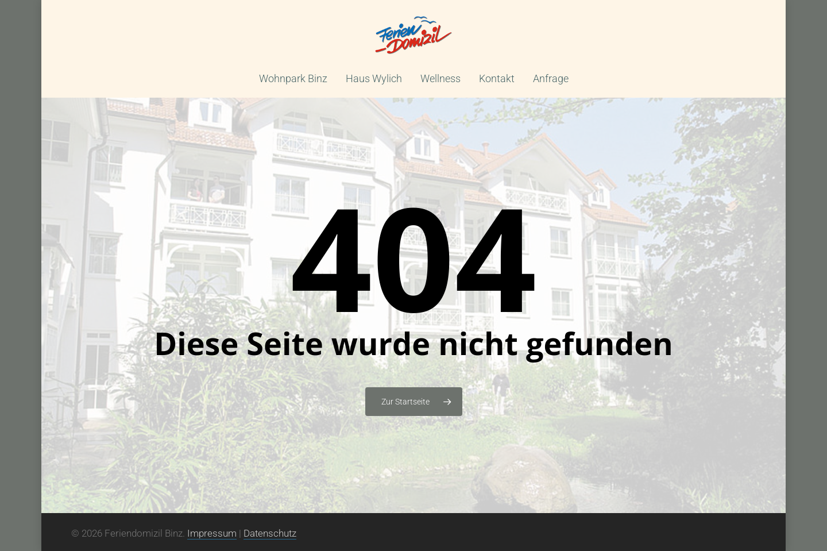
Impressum (212, 533)
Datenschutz (270, 533)
